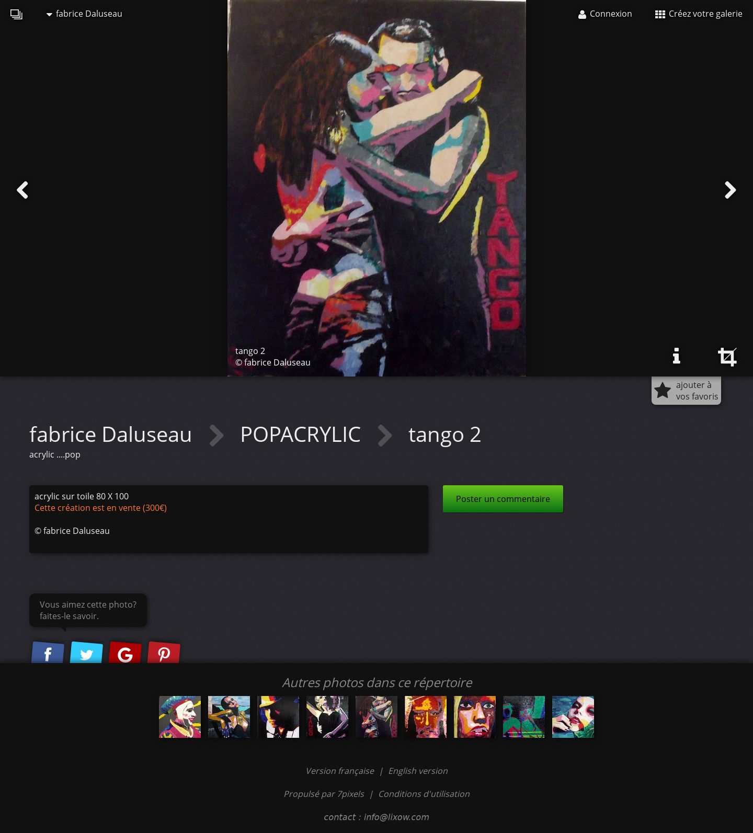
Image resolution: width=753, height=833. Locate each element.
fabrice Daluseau (84, 13)
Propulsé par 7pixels (323, 794)
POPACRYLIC (303, 433)
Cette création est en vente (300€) (101, 508)
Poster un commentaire (503, 499)
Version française (340, 771)
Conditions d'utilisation (424, 794)
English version (418, 771)
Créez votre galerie (699, 13)
